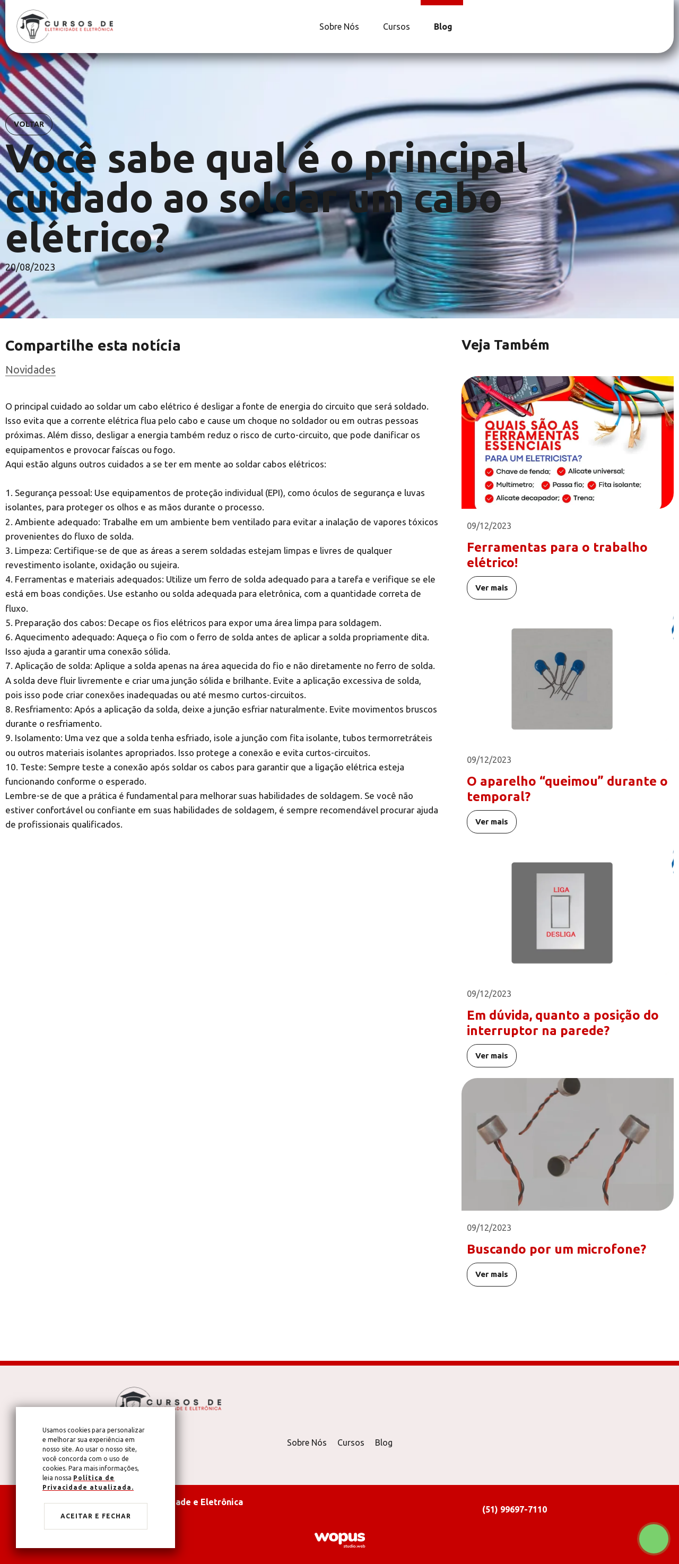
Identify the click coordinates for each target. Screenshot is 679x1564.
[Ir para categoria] (222, 370)
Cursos (350, 1442)
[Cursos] (395, 26)
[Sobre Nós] (338, 26)
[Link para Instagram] (660, 26)
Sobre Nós (307, 1442)
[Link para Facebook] (655, 26)
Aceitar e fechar (95, 1516)
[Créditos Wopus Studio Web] (339, 1539)
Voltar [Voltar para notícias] (29, 124)
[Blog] (442, 26)
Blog (384, 1442)
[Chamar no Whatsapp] (653, 1538)
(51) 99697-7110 (514, 1509)
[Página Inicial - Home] (65, 25)
